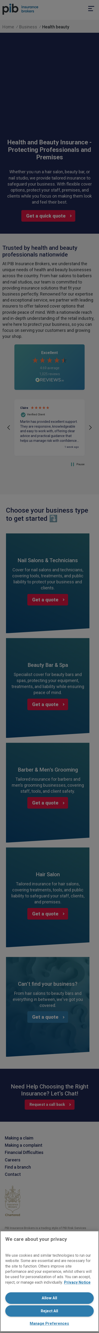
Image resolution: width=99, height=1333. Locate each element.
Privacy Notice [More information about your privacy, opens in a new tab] (77, 1282)
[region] (49, 1281)
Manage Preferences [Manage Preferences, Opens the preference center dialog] (49, 1323)
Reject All (49, 1311)
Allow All (49, 1298)
